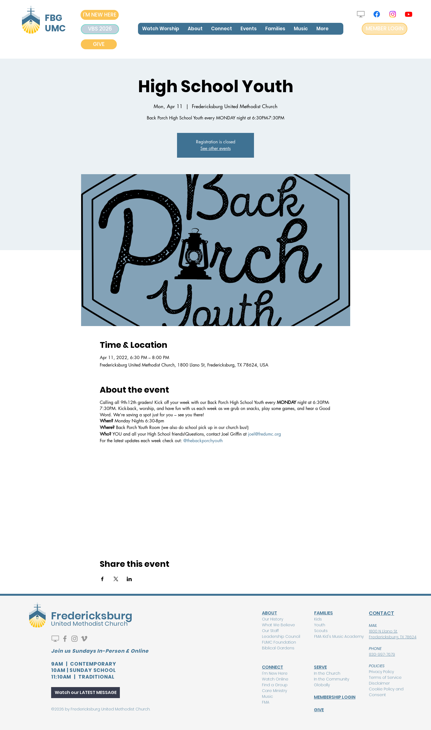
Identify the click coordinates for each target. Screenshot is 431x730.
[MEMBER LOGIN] (384, 29)
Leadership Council (281, 636)
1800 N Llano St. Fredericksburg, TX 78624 (392, 634)
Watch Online (275, 679)
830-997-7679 (382, 654)
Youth (319, 625)
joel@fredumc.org (264, 434)
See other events (215, 148)
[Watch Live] (361, 14)
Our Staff (270, 630)
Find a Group (275, 685)
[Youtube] (408, 14)
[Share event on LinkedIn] (129, 579)
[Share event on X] (115, 579)
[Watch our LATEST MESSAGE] (85, 692)
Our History (272, 619)
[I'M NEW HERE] (100, 15)
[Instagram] (392, 14)
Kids (318, 619)
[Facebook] (376, 14)
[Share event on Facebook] (102, 579)
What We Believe (278, 625)
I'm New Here (275, 673)
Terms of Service (385, 677)
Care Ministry (274, 690)
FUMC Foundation (279, 642)
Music (267, 696)
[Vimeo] (84, 639)
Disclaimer (379, 683)
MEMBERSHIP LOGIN (334, 697)
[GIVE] (99, 44)
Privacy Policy (381, 671)
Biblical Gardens (278, 648)
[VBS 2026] (100, 29)
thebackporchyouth (205, 441)
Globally (322, 685)
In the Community (331, 679)
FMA (265, 702)
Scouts (321, 630)
